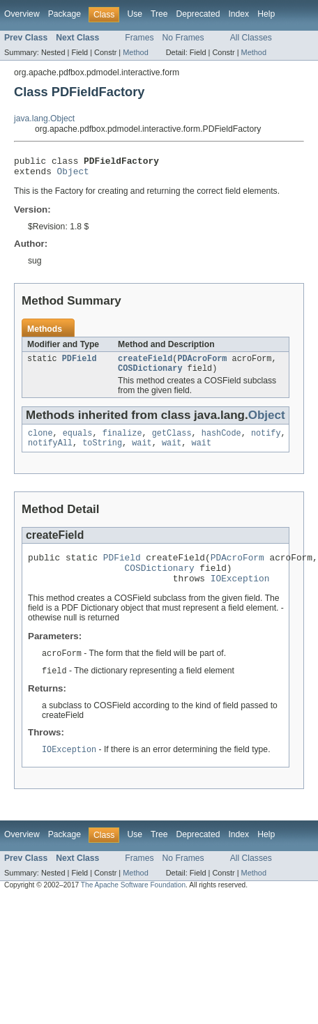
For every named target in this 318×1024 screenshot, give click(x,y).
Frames (139, 38)
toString (102, 452)
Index (238, 14)
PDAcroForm (202, 363)
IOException (240, 594)
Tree (159, 14)
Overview (22, 14)
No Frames (183, 38)
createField (145, 363)
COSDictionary (150, 375)
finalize (122, 441)
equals (78, 441)
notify (266, 441)
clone (40, 441)
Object (73, 175)
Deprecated (198, 14)
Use (134, 14)
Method (135, 52)
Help (266, 14)
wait (141, 452)
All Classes (251, 38)
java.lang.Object (44, 118)
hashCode (221, 441)
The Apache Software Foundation (133, 903)
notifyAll (50, 452)
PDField (79, 363)
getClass (172, 441)
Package (64, 14)
